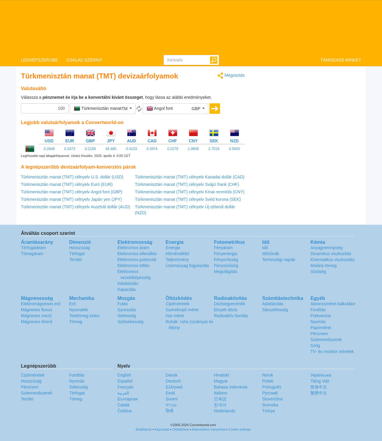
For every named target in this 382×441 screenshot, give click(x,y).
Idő (265, 247)
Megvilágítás (226, 271)
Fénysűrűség (226, 265)
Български (127, 399)
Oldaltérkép (180, 429)
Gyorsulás (126, 309)
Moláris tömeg (323, 265)
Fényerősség (226, 259)
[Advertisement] (307, 114)
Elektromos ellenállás (137, 253)
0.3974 (152, 149)
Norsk (267, 375)
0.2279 (172, 149)
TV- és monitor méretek (332, 351)
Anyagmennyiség (326, 247)
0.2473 (69, 149)
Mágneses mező (36, 315)
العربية (123, 393)
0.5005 (234, 149)
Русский (270, 393)
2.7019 (213, 149)
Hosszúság (79, 247)
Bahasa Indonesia (230, 387)
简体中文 (318, 387)
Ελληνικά (174, 387)
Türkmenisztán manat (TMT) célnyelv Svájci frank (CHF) (187, 184)
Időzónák (270, 253)
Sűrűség (318, 271)
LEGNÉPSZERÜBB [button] (39, 60)
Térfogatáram (33, 247)
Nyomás (318, 321)
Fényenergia (225, 253)
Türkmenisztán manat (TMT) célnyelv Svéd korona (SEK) (188, 199)
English (124, 375)
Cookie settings (239, 429)
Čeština (124, 410)
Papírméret (320, 327)
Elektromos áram (133, 247)
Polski (267, 381)
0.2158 (90, 149)
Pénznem (319, 333)
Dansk (172, 375)
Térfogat (77, 253)
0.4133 (131, 149)
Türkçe (268, 410)
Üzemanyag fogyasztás (187, 265)
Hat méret (175, 315)
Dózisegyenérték (229, 303)
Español (125, 381)
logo (191, 27)
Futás (122, 303)
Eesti (170, 393)
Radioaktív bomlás (231, 315)
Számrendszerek (326, 339)
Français (125, 387)
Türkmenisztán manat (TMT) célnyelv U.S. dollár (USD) (72, 177)
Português (271, 387)
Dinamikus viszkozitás (330, 253)
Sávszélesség (275, 309)
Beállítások (144, 429)
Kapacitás (126, 289)
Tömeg (75, 321)
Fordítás (318, 309)
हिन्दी (169, 410)
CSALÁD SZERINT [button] (84, 60)
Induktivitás (127, 283)
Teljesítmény (177, 259)
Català (123, 405)
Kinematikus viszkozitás (332, 259)
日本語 (220, 399)
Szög (315, 345)
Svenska (270, 405)
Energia (173, 247)
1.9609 (193, 149)
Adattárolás (272, 303)
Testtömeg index (84, 315)
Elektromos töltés (133, 265)
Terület (75, 259)
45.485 (110, 149)
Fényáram (223, 247)
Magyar (221, 381)
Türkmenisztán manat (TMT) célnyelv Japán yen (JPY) (71, 199)
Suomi (172, 399)
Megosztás (231, 76)
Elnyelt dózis (226, 309)
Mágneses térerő (36, 321)
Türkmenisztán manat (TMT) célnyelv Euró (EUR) (67, 184)
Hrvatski (221, 375)
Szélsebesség (130, 321)
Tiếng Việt (319, 381)
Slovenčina (272, 399)
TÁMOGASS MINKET (341, 60)
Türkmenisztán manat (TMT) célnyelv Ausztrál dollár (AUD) (75, 206)
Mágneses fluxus (36, 309)
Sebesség (126, 315)
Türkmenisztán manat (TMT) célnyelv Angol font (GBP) (71, 191)
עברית (171, 405)
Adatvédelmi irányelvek (208, 429)
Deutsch (173, 381)
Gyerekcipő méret (182, 309)
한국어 (220, 405)
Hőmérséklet (177, 253)
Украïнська (320, 375)
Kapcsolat (162, 429)
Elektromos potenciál (136, 259)
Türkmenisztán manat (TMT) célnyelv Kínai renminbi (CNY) (189, 191)
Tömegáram (32, 253)
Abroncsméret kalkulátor (332, 303)
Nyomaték (78, 309)
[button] (102, 108)
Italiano (220, 393)
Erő (72, 303)
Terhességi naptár (278, 259)
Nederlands (224, 410)
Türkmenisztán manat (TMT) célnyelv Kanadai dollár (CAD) (189, 177)
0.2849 (49, 149)
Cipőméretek (177, 303)
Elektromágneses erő (40, 303)
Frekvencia (320, 315)
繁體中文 (318, 393)
